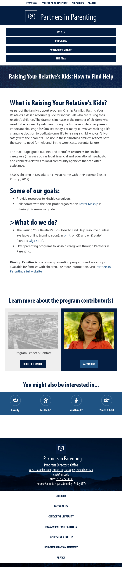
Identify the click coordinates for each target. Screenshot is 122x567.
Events (61, 32)
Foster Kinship (88, 204)
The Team (61, 58)
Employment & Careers (61, 537)
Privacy (61, 557)
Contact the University (61, 516)
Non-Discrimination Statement (61, 547)
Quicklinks (78, 3)
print (67, 235)
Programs (61, 41)
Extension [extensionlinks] (31, 3)
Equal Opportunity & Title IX (61, 526)
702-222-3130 (64, 479)
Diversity (61, 496)
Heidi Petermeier (33, 364)
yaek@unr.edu (61, 474)
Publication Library (61, 49)
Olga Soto (35, 241)
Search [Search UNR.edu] (92, 3)
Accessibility (61, 506)
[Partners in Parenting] (61, 449)
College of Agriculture (54, 3)
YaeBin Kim (89, 364)
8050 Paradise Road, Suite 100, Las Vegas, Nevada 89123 (61, 469)
